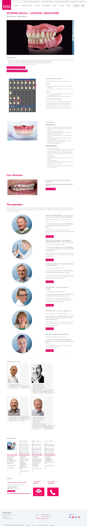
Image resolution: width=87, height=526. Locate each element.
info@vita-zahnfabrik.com (42, 517)
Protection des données (42, 523)
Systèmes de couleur (26, 5)
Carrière (68, 5)
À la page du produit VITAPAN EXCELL (19, 70)
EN (13, 466)
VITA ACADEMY (46, 5)
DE (11, 466)
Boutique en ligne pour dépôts (61, 1)
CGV (33, 523)
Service (55, 5)
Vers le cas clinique (52, 191)
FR (18, 466)
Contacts (25, 1)
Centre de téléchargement (47, 1)
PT (13, 469)
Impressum (52, 523)
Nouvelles (37, 5)
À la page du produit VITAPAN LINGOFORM (20, 73)
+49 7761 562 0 (45, 513)
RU (15, 469)
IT (23, 471)
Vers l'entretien (51, 239)
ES (15, 466)
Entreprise (61, 5)
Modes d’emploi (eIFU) (34, 1)
